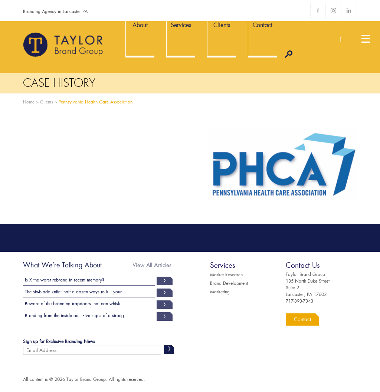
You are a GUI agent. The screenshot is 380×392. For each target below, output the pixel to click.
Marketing (220, 292)
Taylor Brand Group (63, 44)
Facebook (318, 10)
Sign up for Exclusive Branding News (59, 342)
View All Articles (151, 265)
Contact (302, 319)
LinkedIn (348, 10)
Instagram (333, 10)
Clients (46, 102)
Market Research (226, 275)
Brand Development (229, 283)
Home (29, 102)
